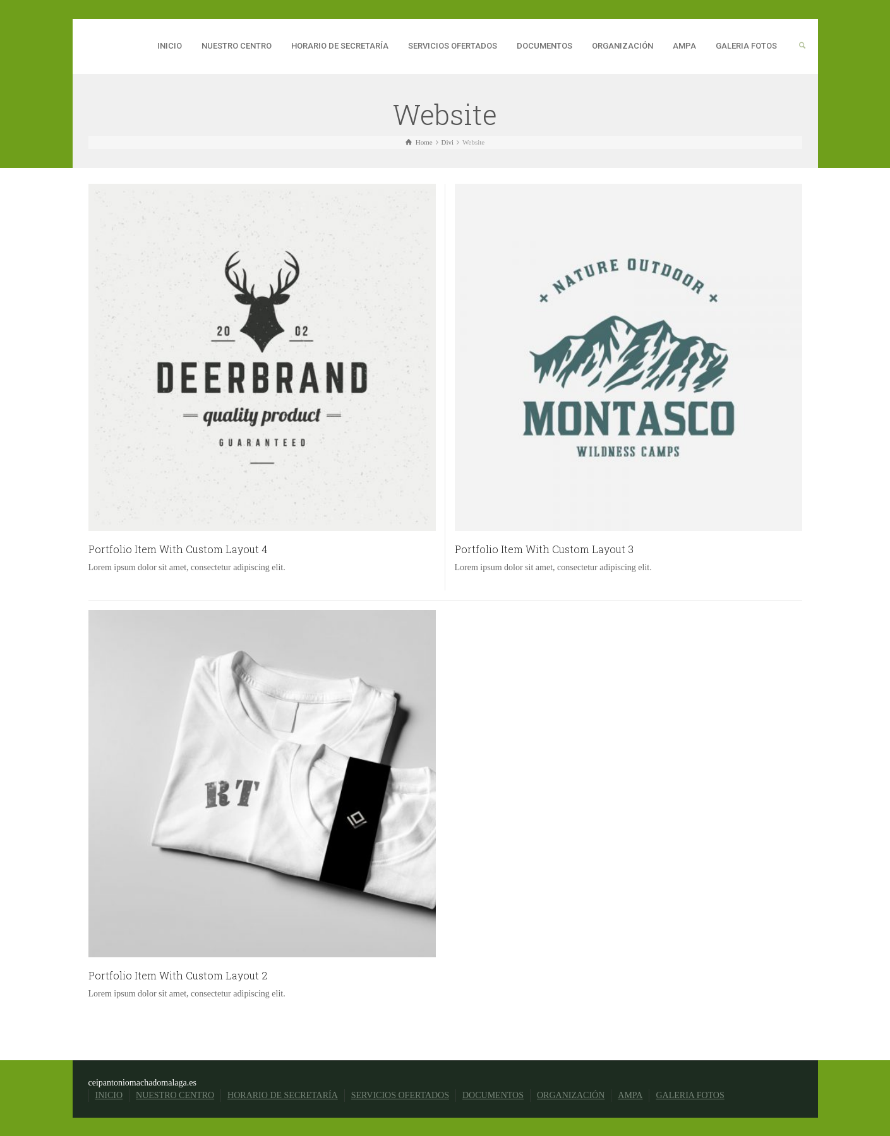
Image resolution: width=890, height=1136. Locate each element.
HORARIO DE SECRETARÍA (339, 46)
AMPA (684, 46)
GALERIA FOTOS (746, 46)
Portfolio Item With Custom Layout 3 (544, 549)
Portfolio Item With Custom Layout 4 (177, 549)
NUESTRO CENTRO (236, 46)
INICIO (169, 46)
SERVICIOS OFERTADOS (452, 46)
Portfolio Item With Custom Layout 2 (177, 975)
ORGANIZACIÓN (622, 46)
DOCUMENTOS (544, 46)
